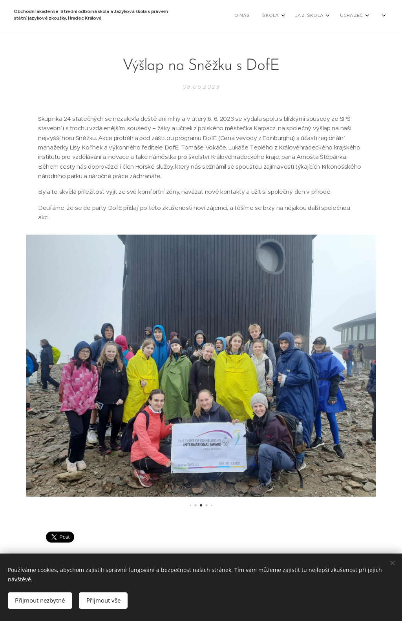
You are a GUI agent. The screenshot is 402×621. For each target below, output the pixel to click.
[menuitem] (216, 16)
